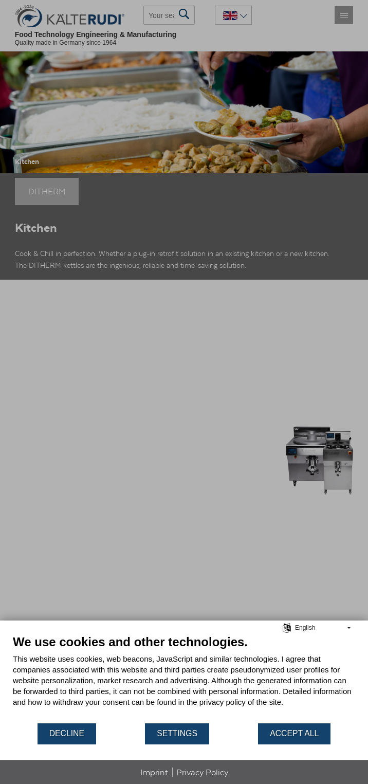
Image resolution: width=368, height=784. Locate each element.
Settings (177, 733)
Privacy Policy (202, 772)
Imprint (154, 772)
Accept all (294, 733)
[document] (184, 678)
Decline (66, 733)
